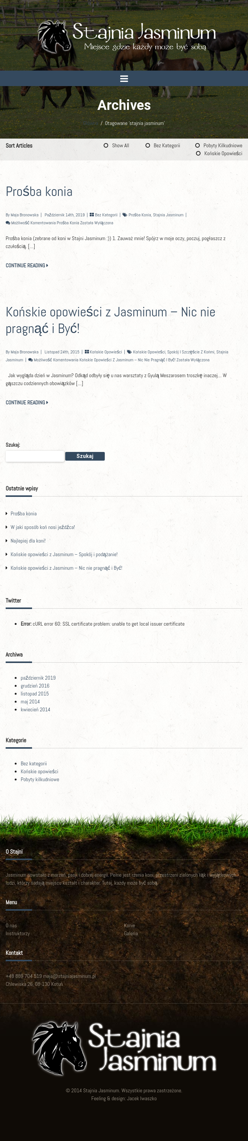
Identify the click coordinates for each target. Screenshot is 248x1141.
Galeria (131, 933)
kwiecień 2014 (36, 709)
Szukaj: (13, 444)
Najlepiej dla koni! (28, 540)
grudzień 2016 (35, 685)
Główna (90, 123)
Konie (129, 925)
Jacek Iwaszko (142, 1098)
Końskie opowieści (223, 153)
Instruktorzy (18, 933)
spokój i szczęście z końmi (190, 352)
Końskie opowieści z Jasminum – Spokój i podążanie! (64, 554)
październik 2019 (38, 677)
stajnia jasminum (168, 215)
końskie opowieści (149, 352)
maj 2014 (30, 701)
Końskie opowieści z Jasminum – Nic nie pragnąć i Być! (111, 320)
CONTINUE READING (27, 265)
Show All (120, 145)
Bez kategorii (167, 145)
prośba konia (140, 215)
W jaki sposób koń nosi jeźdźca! (43, 527)
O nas (11, 925)
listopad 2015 (35, 693)
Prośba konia (39, 191)
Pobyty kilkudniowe (223, 145)
